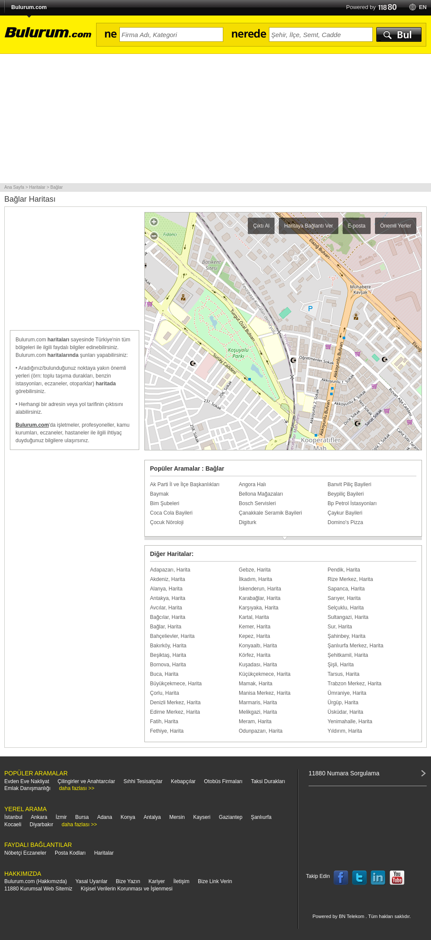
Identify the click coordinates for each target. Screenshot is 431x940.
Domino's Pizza (345, 522)
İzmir (61, 817)
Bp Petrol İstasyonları (352, 503)
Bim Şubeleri (164, 503)
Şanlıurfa (261, 817)
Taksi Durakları (268, 781)
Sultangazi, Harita (348, 617)
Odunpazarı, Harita (260, 731)
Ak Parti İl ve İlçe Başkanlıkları (184, 484)
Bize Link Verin (215, 881)
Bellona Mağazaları (261, 494)
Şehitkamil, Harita (348, 655)
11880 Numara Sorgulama (344, 773)
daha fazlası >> (76, 788)
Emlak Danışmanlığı (27, 788)
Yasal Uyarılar (91, 881)
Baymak (159, 494)
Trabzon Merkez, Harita (354, 684)
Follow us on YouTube (397, 878)
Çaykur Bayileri (345, 513)
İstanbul (13, 817)
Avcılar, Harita (166, 608)
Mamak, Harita (255, 684)
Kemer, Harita (254, 627)
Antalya (152, 817)
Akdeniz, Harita (167, 579)
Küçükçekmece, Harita (264, 674)
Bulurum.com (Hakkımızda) (35, 881)
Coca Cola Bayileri (171, 513)
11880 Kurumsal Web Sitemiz (38, 889)
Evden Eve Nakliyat (26, 781)
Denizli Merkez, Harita (175, 703)
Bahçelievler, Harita (172, 636)
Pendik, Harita (344, 570)
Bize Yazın (128, 881)
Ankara (39, 817)
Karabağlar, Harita (260, 598)
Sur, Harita (340, 627)
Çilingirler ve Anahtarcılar (86, 781)
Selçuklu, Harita (346, 608)
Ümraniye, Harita (347, 693)
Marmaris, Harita (258, 703)
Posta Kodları (70, 853)
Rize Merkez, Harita (350, 579)
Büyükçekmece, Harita (176, 684)
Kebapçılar (183, 781)
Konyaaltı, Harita (258, 646)
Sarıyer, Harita (344, 598)
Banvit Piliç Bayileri (349, 484)
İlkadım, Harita (255, 579)
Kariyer (157, 881)
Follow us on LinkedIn (378, 878)
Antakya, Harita (167, 598)
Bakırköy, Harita (168, 646)
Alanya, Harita (166, 589)
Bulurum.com (29, 7)
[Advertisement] (215, 118)
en (423, 7)
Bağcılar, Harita (167, 617)
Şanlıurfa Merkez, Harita (355, 646)
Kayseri (201, 817)
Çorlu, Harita (164, 693)
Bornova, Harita (168, 665)
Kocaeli (12, 824)
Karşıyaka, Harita (258, 608)
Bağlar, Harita (165, 627)
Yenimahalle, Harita (350, 721)
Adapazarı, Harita (170, 570)
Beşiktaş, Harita (168, 655)
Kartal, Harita (254, 617)
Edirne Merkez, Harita (175, 712)
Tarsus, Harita (343, 674)
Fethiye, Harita (167, 731)
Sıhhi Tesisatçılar (142, 781)
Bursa (82, 817)
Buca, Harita (164, 674)
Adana (104, 817)
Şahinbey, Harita (346, 636)
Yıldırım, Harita (345, 731)
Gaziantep (231, 817)
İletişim (181, 881)
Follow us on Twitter (359, 878)
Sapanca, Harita (346, 589)
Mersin (177, 817)
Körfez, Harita (254, 655)
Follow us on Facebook (341, 878)
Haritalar (103, 853)
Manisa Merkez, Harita (264, 693)
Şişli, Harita (341, 665)
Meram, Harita (255, 721)
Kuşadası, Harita (258, 665)
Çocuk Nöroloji (167, 522)
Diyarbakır (41, 824)
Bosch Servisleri (257, 503)
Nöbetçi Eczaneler (25, 853)
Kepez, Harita (254, 636)
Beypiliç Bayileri (346, 494)
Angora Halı (252, 484)
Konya (128, 817)
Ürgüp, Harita (343, 703)
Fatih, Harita (164, 721)
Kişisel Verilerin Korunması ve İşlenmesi (126, 889)
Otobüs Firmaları (223, 781)
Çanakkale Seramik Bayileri (270, 513)
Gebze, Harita (255, 570)
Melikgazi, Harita (258, 712)
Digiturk (247, 522)
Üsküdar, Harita (345, 712)
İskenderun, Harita (260, 589)
